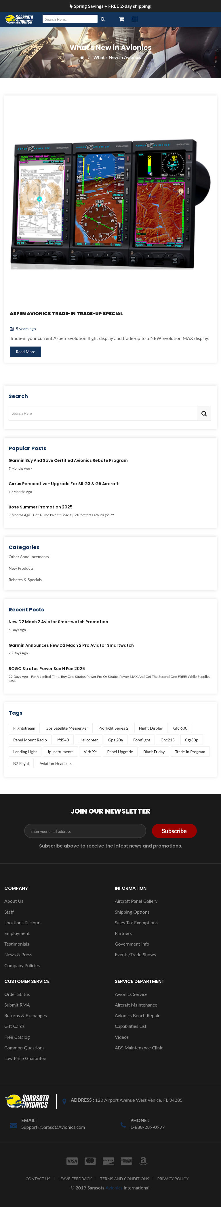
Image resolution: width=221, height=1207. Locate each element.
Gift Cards (14, 1026)
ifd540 (63, 739)
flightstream (24, 728)
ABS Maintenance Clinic (139, 1047)
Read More (25, 351)
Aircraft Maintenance (136, 1004)
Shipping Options (132, 912)
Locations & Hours (22, 922)
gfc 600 (180, 728)
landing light (25, 751)
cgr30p (191, 739)
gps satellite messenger (66, 728)
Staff (9, 912)
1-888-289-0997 (147, 1127)
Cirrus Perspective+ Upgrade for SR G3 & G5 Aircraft (64, 484)
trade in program (190, 751)
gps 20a (115, 739)
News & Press (18, 954)
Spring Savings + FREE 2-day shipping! (111, 6)
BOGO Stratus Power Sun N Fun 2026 (47, 669)
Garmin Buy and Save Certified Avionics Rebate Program (68, 460)
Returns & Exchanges (25, 1015)
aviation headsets (55, 763)
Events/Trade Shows (135, 954)
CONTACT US (38, 1178)
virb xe (90, 751)
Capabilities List (130, 1026)
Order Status (17, 994)
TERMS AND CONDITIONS (124, 1178)
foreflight (141, 739)
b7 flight (21, 763)
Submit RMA (17, 1004)
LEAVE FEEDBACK (75, 1178)
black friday (154, 751)
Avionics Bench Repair (137, 1015)
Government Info (132, 943)
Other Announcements (29, 557)
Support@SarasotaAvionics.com (53, 1127)
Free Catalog (17, 1037)
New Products (21, 568)
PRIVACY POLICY (172, 1178)
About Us (13, 901)
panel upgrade (120, 751)
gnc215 (168, 739)
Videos (122, 1037)
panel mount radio (30, 739)
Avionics (114, 1187)
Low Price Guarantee (25, 1058)
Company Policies (22, 965)
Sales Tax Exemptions (136, 922)
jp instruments (60, 751)
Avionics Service (131, 994)
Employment (17, 933)
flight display (151, 728)
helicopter (88, 739)
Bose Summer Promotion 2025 (41, 507)
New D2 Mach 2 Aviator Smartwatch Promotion (58, 622)
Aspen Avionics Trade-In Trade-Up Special (66, 314)
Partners (123, 933)
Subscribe (174, 830)
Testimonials (16, 943)
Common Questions (24, 1047)
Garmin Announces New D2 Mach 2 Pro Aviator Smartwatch (71, 645)
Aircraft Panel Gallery (136, 901)
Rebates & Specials (25, 579)
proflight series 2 (113, 728)
